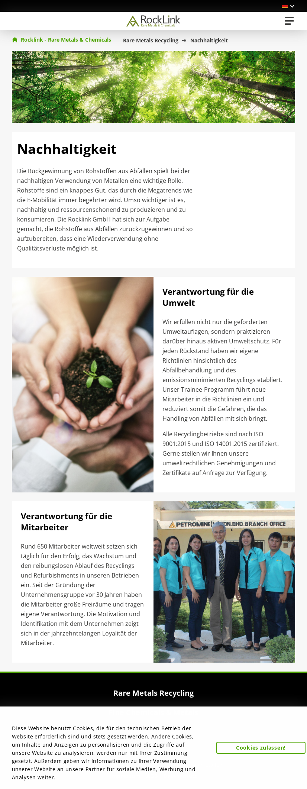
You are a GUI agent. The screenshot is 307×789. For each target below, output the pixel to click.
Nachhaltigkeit (209, 40)
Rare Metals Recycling (150, 40)
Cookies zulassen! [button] (261, 747)
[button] (288, 6)
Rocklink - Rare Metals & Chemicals (61, 39)
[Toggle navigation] (289, 20)
